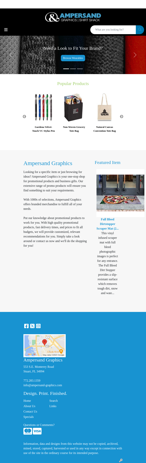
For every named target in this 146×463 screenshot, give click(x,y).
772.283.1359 (31, 380)
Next (122, 117)
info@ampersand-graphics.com (42, 385)
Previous (24, 117)
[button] (11, 55)
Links (52, 406)
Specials (28, 416)
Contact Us (30, 411)
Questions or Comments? (39, 425)
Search (53, 400)
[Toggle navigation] (6, 29)
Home (27, 400)
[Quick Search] (113, 29)
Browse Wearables (73, 58)
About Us (29, 406)
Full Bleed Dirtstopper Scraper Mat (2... (107, 224)
